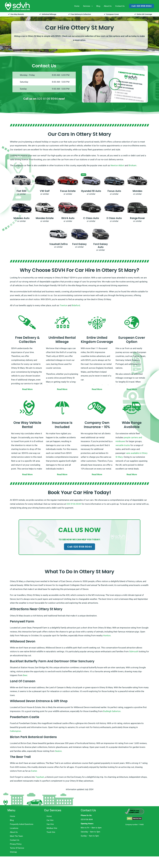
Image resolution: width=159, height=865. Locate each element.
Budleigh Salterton (111, 711)
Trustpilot (121, 833)
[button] (141, 6)
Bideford (76, 305)
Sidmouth (133, 651)
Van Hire (50, 824)
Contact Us (120, 6)
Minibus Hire (52, 828)
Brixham (132, 165)
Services (86, 6)
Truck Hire (51, 832)
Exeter (34, 771)
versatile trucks (123, 445)
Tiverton (63, 305)
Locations (14, 828)
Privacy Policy (15, 844)
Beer (25, 675)
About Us (108, 6)
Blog (98, 6)
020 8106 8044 (47, 98)
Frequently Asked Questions (21, 824)
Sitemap (13, 852)
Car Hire (50, 820)
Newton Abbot (117, 165)
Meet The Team (16, 836)
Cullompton (15, 731)
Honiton (107, 635)
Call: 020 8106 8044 (79, 546)
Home (76, 6)
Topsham (40, 777)
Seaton (58, 751)
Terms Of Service (17, 848)
